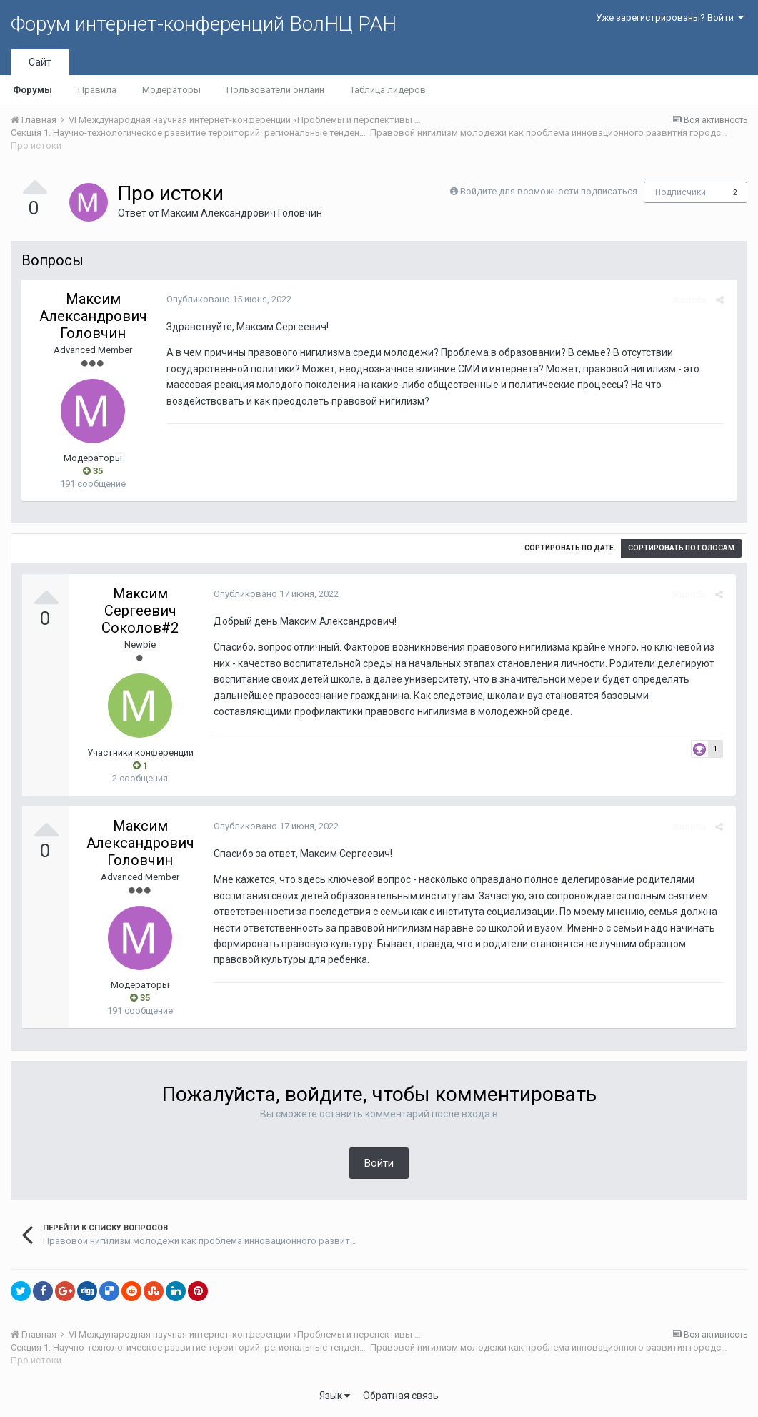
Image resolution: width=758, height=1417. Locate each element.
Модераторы (171, 89)
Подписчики (680, 192)
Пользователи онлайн (275, 89)
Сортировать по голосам (681, 548)
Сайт (40, 62)
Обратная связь (401, 1395)
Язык (334, 1395)
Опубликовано (226, 299)
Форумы (32, 89)
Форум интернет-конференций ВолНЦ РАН (204, 24)
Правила (97, 89)
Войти (379, 1163)
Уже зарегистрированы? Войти (670, 17)
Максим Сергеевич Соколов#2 (140, 610)
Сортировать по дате (569, 548)
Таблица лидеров (388, 89)
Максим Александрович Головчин (241, 213)
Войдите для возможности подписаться (548, 191)
